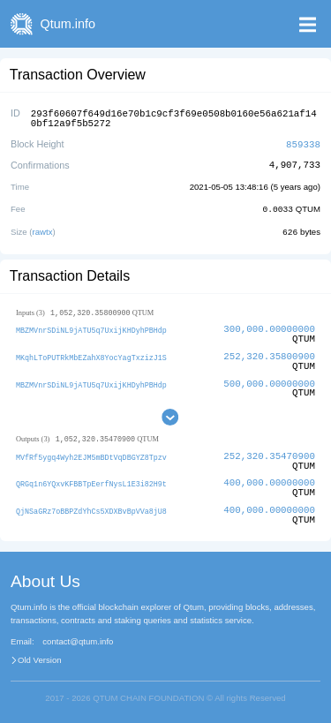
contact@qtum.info (77, 639)
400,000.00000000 (269, 479)
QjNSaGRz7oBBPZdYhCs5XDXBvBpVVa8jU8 (91, 508)
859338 (303, 141)
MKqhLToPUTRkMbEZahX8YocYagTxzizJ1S (91, 353)
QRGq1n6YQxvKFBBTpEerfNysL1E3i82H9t (91, 481)
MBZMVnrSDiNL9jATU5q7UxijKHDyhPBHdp (91, 326)
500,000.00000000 (269, 380)
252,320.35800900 (269, 352)
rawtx (43, 228)
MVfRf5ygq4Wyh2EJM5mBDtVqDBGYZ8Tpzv (91, 454)
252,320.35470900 (269, 453)
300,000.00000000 (269, 325)
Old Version (40, 657)
